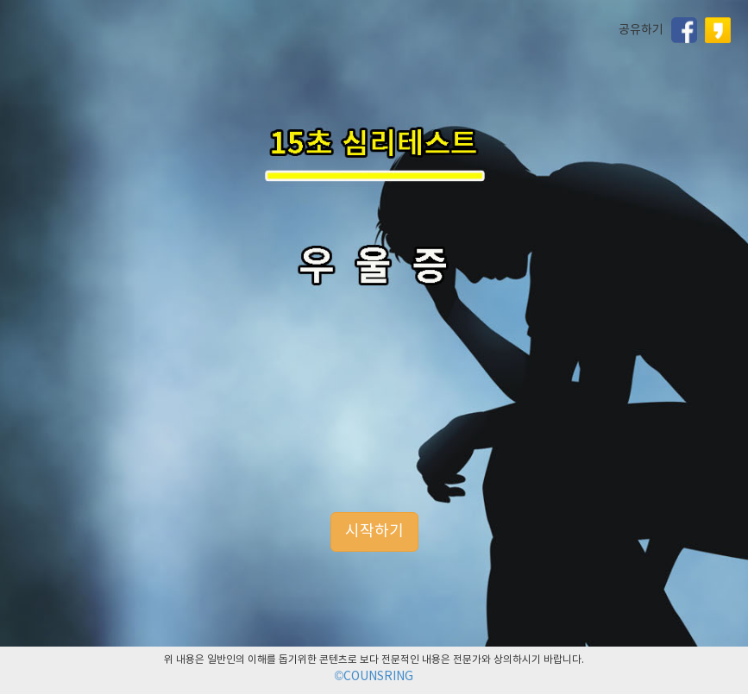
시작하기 (374, 531)
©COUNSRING (374, 677)
